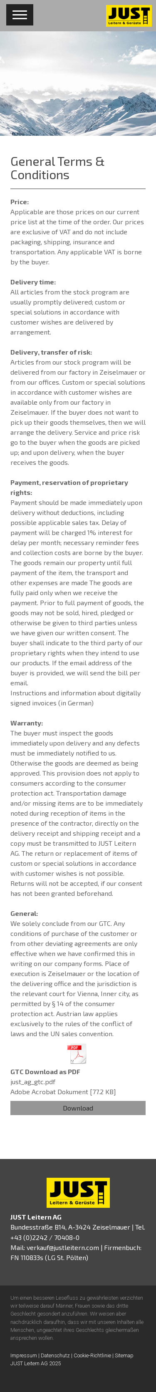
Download (78, 1108)
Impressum (23, 1355)
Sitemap (124, 1355)
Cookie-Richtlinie (92, 1355)
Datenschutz (55, 1355)
